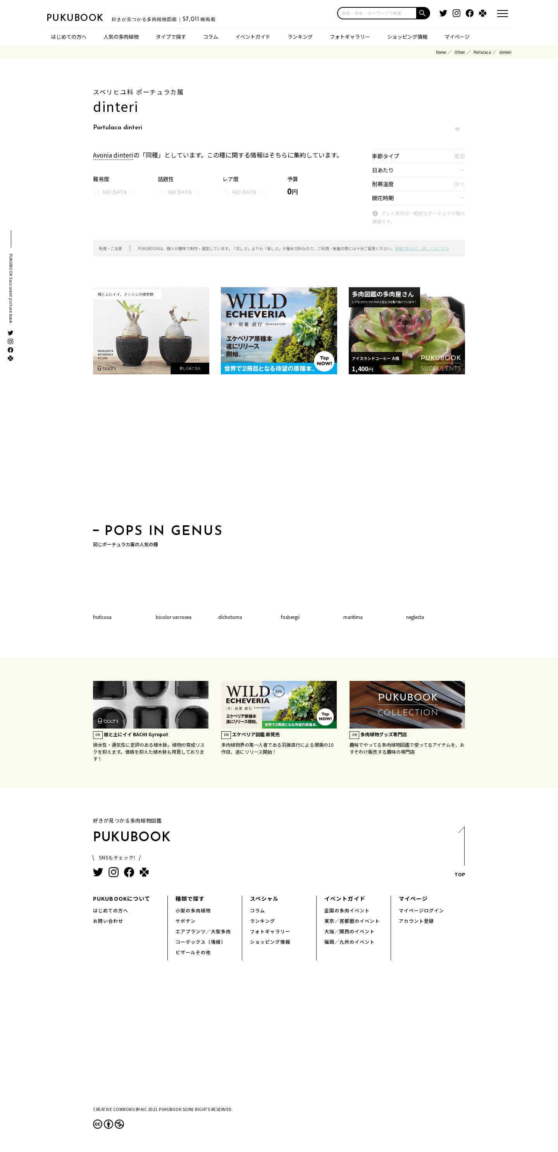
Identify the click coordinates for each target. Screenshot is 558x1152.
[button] (423, 13)
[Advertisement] (279, 452)
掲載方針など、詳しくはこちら (422, 248)
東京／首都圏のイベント (352, 920)
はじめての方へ (68, 36)
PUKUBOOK (85, 18)
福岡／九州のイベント (349, 941)
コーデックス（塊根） (201, 941)
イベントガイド (252, 36)
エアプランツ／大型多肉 (203, 931)
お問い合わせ (108, 920)
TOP (459, 854)
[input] (377, 13)
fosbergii (290, 617)
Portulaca (482, 52)
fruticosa (102, 617)
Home (441, 52)
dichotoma (230, 617)
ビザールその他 (193, 952)
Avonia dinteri (113, 154)
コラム (210, 36)
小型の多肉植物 (193, 910)
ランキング (300, 36)
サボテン (186, 920)
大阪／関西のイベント (349, 931)
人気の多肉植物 (121, 36)
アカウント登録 (416, 920)
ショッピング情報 (407, 36)
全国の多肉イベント (347, 910)
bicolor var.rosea (173, 617)
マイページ (457, 36)
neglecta (415, 617)
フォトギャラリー (350, 36)
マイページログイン (421, 910)
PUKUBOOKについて (121, 898)
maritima (353, 617)
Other (460, 52)
